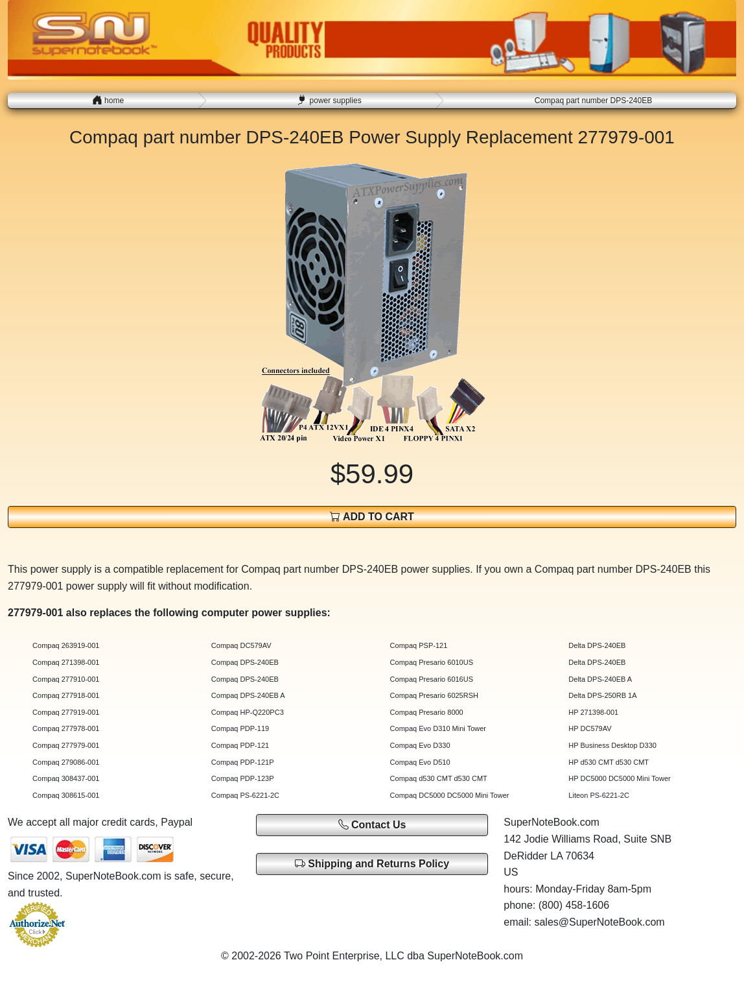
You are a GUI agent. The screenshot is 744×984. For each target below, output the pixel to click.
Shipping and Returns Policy (372, 863)
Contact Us (372, 824)
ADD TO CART (372, 516)
